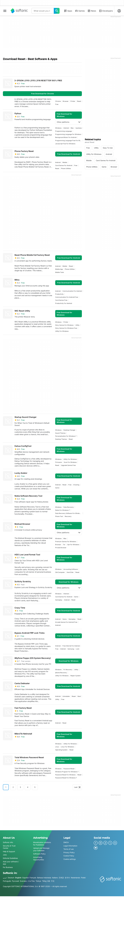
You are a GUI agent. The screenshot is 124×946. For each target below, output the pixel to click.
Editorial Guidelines (10, 858)
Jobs (5, 855)
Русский (15, 881)
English (18, 878)
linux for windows (67, 747)
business (79, 128)
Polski (83, 878)
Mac (72, 128)
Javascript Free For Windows (65, 144)
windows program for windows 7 (66, 772)
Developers (106, 10)
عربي (5, 878)
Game (57, 488)
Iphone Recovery (61, 673)
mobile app (59, 269)
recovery (68, 516)
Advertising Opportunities (38, 858)
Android (66, 128)
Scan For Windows (70, 462)
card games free (61, 300)
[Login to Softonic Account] (119, 11)
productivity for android (63, 303)
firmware (58, 462)
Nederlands (75, 878)
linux (57, 747)
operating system (61, 750)
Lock (77, 649)
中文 (52, 881)
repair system (75, 676)
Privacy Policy (69, 852)
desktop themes (61, 439)
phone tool (59, 516)
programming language (63, 131)
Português (7, 881)
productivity (59, 294)
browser (66, 101)
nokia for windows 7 (62, 510)
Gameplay (58, 600)
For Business (8, 867)
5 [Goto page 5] (34, 787)
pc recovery (67, 669)
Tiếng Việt (46, 881)
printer (72, 101)
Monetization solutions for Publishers (42, 843)
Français (33, 878)
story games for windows (64, 325)
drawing (76, 485)
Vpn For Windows (73, 544)
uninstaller (66, 696)
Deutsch (11, 878)
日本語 (61, 878)
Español (25, 878)
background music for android (65, 137)
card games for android (63, 165)
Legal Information (70, 846)
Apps (68, 10)
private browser (60, 548)
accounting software (70, 569)
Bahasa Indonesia (44, 878)
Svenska (23, 881)
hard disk (70, 572)
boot (79, 696)
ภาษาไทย (31, 881)
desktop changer (69, 430)
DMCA (66, 842)
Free (56, 104)
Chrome (58, 101)
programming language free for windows (68, 140)
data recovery (68, 507)
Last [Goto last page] (77, 787)
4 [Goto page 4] (27, 787)
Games (80, 10)
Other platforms (68, 122)
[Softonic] (19, 11)
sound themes (60, 433)
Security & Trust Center (9, 847)
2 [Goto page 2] (13, 787)
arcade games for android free (66, 622)
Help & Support (9, 851)
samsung (71, 649)
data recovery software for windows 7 (68, 513)
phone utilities (66, 168)
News (92, 10)
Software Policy (39, 854)
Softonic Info (8, 842)
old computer (60, 572)
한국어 (67, 878)
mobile (64, 162)
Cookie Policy (68, 856)
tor (64, 544)
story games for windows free (66, 328)
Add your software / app (11, 863)
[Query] (43, 11)
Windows (58, 128)
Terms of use (68, 849)
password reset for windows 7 (66, 778)
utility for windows (62, 331)
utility (77, 325)
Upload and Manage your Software (41, 849)
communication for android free (66, 297)
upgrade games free (68, 465)
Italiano (55, 878)
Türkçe (38, 881)
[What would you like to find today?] (57, 11)
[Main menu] (5, 11)
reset (79, 101)
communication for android (72, 291)
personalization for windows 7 (65, 436)
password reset (68, 769)
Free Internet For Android (71, 646)
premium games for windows (65, 541)
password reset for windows (65, 775)
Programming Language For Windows (68, 134)
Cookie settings (69, 859)
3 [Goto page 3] (20, 787)
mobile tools (59, 272)
